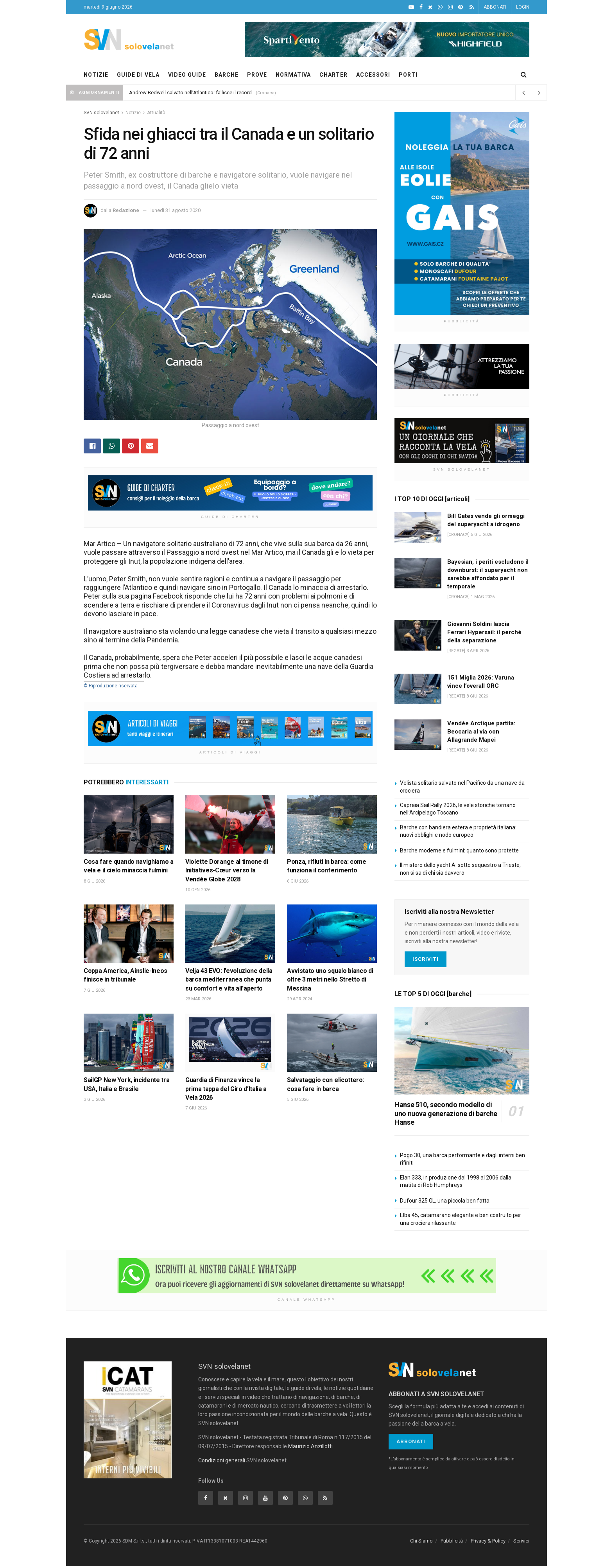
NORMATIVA (293, 75)
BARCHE (226, 75)
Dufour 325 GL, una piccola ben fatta (444, 1200)
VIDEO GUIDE (187, 75)
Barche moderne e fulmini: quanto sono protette (459, 850)
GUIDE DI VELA (138, 75)
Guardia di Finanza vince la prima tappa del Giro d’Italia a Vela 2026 (226, 1088)
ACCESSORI (373, 75)
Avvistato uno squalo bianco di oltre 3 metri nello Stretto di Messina (330, 979)
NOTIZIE (96, 75)
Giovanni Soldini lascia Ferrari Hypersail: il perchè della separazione (484, 632)
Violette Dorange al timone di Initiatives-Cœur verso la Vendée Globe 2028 (226, 870)
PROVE (257, 75)
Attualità (156, 112)
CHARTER (333, 75)
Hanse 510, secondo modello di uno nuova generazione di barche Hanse (445, 1113)
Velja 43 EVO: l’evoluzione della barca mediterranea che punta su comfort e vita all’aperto (228, 979)
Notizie (133, 112)
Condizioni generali (221, 1460)
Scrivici (521, 1541)
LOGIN (522, 7)
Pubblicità (452, 1541)
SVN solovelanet (101, 112)
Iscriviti (425, 959)
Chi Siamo (421, 1541)
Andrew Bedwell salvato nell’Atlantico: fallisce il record (190, 92)
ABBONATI (495, 7)
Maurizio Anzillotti (310, 1446)
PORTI (408, 75)
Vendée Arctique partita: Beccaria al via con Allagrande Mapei (481, 731)
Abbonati (410, 1441)
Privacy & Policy (488, 1541)
